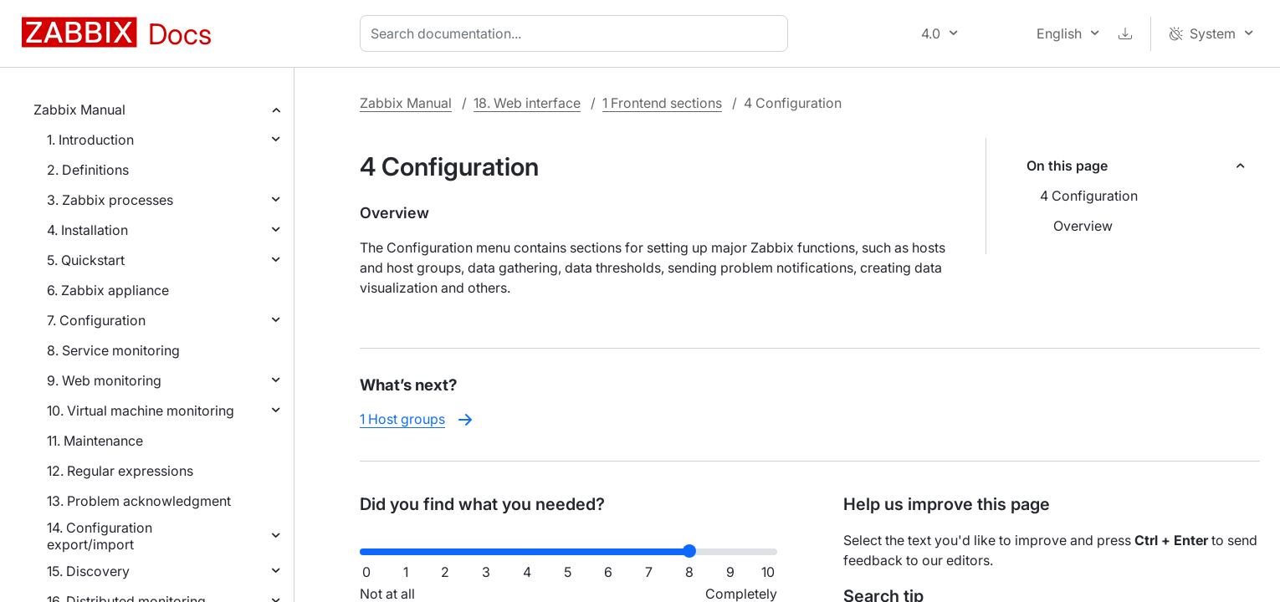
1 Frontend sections (662, 102)
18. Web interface (527, 102)
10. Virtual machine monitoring (140, 410)
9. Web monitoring (104, 380)
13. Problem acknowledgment (139, 500)
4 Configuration (1089, 195)
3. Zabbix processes (110, 199)
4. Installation (87, 230)
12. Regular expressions (120, 470)
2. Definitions (88, 169)
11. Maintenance (95, 440)
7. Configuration (96, 320)
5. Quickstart (86, 260)
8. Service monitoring (113, 350)
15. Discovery (88, 571)
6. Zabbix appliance (108, 290)
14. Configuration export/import (99, 536)
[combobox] (577, 33)
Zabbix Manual (79, 109)
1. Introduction (90, 139)
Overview (1083, 225)
